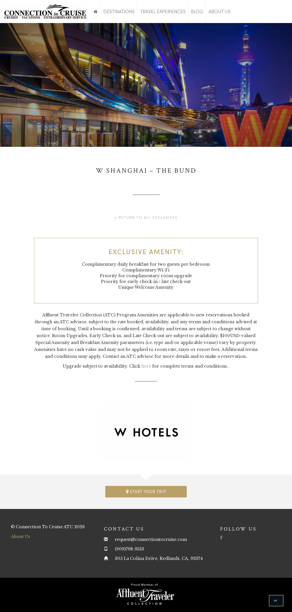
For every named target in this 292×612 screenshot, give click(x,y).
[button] (276, 600)
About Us (219, 11)
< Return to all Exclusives (146, 217)
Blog (197, 11)
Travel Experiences (163, 11)
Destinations (119, 11)
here (146, 366)
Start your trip (146, 491)
